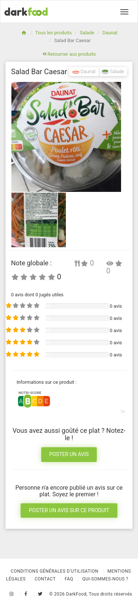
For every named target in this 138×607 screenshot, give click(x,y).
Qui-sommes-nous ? (105, 579)
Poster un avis (69, 454)
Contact (45, 579)
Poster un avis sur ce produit (69, 510)
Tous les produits (53, 32)
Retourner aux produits (69, 54)
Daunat (109, 32)
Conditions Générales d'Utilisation (54, 571)
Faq (69, 579)
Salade (87, 32)
